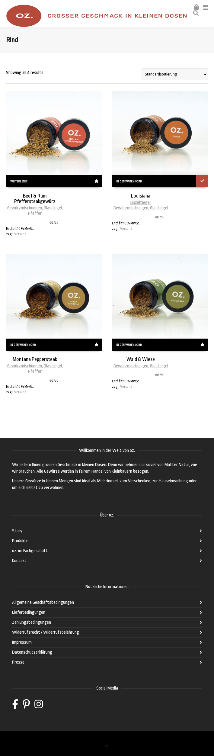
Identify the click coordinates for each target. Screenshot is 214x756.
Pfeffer (35, 213)
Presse (18, 662)
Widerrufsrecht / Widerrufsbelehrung (45, 632)
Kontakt (19, 560)
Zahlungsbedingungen (31, 622)
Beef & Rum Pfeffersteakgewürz (35, 198)
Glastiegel (53, 208)
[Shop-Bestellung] (175, 74)
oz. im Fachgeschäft (30, 550)
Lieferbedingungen (28, 612)
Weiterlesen (18, 181)
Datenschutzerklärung (32, 652)
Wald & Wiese (140, 359)
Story (17, 530)
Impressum (22, 642)
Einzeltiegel (140, 202)
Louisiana (140, 196)
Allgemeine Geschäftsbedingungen (43, 602)
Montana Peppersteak (35, 359)
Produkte (20, 540)
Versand (20, 234)
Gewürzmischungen (24, 208)
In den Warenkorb (129, 181)
